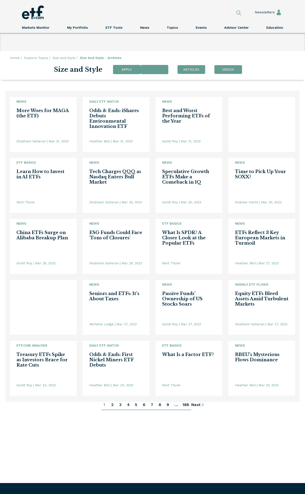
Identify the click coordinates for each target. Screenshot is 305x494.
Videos (228, 70)
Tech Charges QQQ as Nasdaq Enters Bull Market (115, 177)
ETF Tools (114, 28)
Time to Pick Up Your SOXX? (260, 174)
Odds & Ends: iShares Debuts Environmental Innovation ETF (114, 118)
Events (201, 28)
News (144, 28)
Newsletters (260, 12)
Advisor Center (236, 28)
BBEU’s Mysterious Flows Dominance (257, 357)
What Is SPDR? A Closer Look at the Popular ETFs (184, 238)
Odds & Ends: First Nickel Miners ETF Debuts (111, 360)
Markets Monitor (35, 28)
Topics (172, 28)
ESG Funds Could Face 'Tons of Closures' (115, 235)
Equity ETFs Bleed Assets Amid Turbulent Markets (262, 299)
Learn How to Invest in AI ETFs (40, 174)
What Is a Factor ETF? (188, 354)
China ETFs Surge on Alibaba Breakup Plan (42, 235)
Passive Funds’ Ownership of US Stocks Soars (182, 299)
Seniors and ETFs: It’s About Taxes (114, 296)
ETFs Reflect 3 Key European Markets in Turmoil (260, 238)
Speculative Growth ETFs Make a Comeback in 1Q (185, 177)
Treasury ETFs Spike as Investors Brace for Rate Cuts (42, 360)
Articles (191, 70)
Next (196, 404)
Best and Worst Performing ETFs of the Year (186, 116)
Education (274, 28)
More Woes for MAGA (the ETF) (42, 113)
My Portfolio (77, 28)
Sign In (279, 12)
